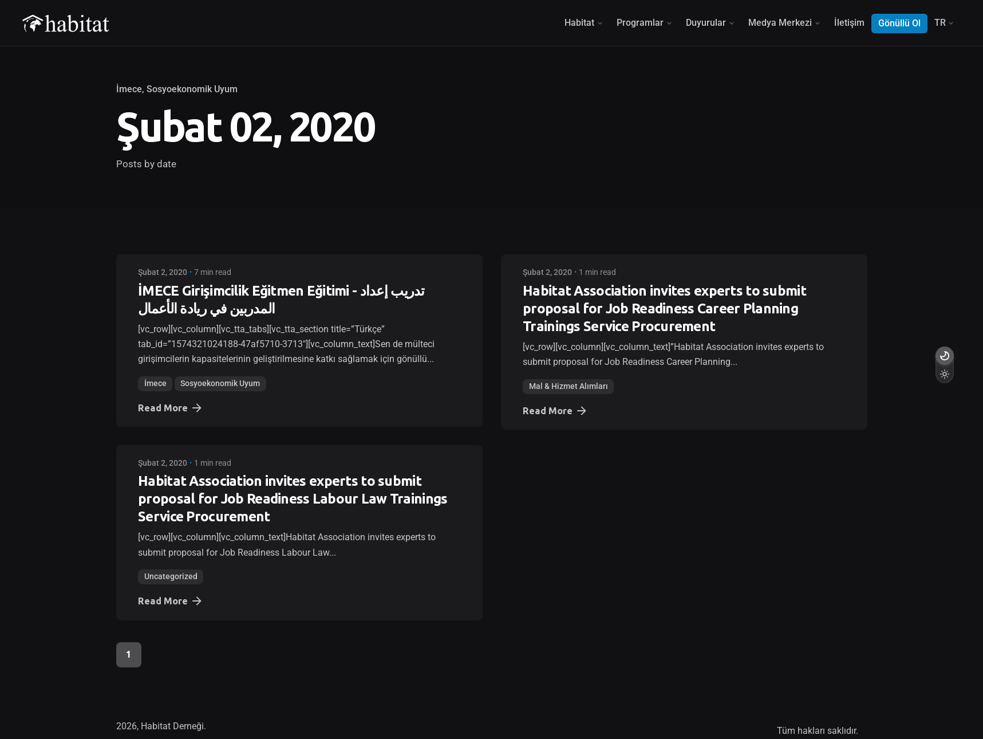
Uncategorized (171, 576)
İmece (129, 89)
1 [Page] (128, 654)
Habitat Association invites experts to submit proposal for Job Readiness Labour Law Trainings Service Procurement (292, 498)
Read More (171, 408)
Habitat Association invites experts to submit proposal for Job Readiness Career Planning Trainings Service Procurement (664, 308)
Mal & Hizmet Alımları (568, 386)
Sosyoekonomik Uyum (192, 89)
